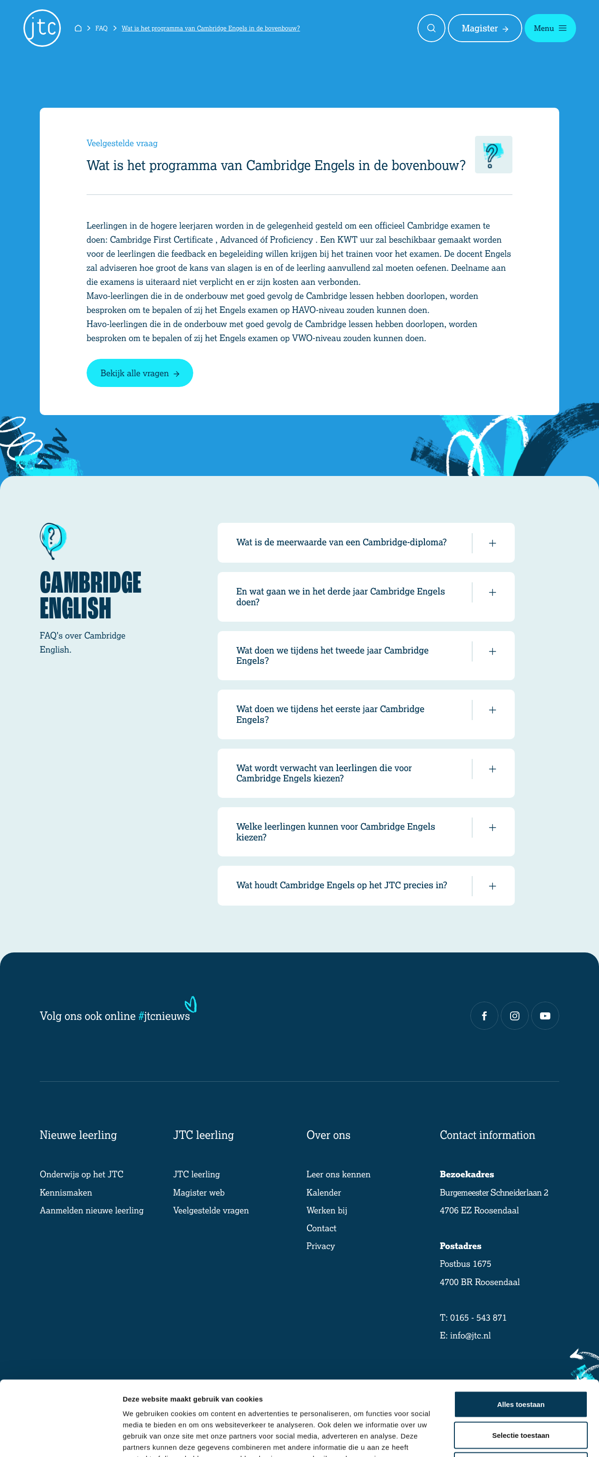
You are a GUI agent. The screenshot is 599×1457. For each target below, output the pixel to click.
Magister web (199, 1192)
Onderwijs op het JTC (82, 1173)
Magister (485, 28)
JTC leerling (196, 1173)
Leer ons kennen (339, 1173)
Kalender (324, 1192)
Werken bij (327, 1209)
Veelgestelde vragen (211, 1209)
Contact (321, 1227)
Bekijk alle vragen (140, 373)
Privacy (321, 1245)
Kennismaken (66, 1192)
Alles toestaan (521, 1334)
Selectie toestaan (521, 1365)
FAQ (101, 28)
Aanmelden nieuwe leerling (92, 1209)
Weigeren (520, 1395)
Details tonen (505, 1438)
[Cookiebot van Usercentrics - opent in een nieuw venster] (61, 1439)
